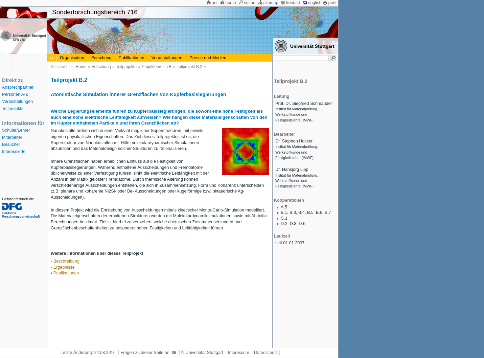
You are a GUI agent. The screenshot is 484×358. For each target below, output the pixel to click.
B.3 (293, 212)
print (332, 2)
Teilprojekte (13, 108)
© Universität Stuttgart (202, 352)
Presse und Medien (207, 57)
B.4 (301, 212)
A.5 (284, 207)
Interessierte (13, 151)
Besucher (11, 144)
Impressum (238, 352)
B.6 (319, 212)
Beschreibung (66, 261)
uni (214, 2)
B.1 (284, 212)
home (230, 2)
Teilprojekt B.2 (189, 66)
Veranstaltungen (17, 101)
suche (249, 2)
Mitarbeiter (12, 137)
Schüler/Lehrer (16, 130)
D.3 (293, 223)
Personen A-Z (15, 94)
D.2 (284, 223)
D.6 (302, 223)
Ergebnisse (64, 267)
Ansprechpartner (17, 87)
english (314, 2)
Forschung (101, 57)
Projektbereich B (156, 66)
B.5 (310, 212)
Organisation (72, 57)
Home (81, 66)
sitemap (270, 2)
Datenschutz (266, 352)
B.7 (328, 212)
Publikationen (131, 57)
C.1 (284, 218)
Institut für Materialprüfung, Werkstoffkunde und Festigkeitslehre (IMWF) (296, 114)
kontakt (293, 2)
